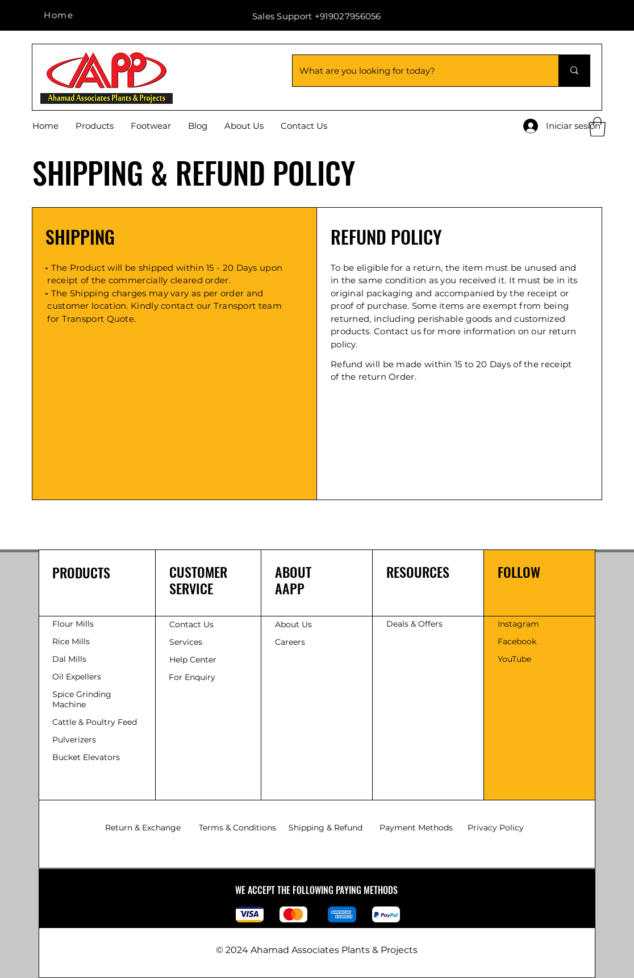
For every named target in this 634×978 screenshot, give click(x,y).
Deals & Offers (415, 624)
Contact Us (191, 624)
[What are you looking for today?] (417, 70)
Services (185, 642)
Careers (290, 642)
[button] (597, 127)
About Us (293, 624)
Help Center (194, 659)
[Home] (59, 14)
